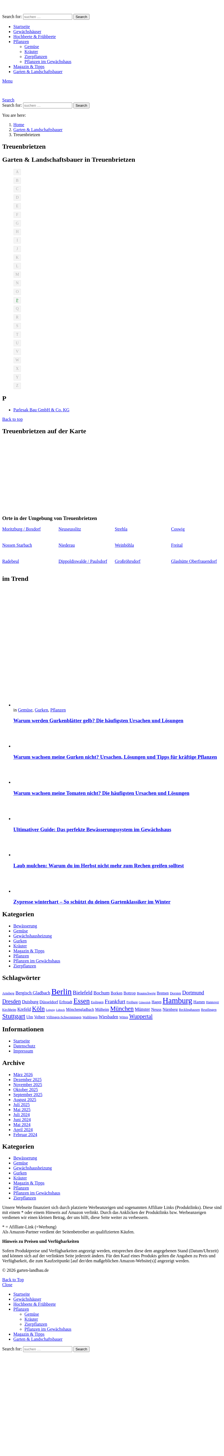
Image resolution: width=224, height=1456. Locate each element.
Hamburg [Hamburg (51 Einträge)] (177, 1000)
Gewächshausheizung (32, 936)
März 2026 (23, 1074)
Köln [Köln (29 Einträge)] (38, 1008)
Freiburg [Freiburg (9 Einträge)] (132, 1002)
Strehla (121, 529)
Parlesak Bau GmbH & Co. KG (41, 409)
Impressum (23, 1051)
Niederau (67, 545)
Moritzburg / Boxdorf (21, 529)
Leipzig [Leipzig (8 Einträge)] (50, 1009)
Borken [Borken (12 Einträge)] (116, 993)
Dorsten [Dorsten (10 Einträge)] (175, 993)
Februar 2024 (25, 1134)
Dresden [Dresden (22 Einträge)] (11, 1001)
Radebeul (10, 561)
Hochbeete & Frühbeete (34, 36)
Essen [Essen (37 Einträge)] (81, 1001)
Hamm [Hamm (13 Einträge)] (199, 1001)
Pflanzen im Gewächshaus (47, 61)
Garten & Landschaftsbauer (38, 71)
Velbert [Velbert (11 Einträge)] (39, 1017)
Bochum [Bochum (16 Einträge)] (101, 992)
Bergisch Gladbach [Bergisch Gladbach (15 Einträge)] (33, 992)
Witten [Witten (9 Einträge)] (123, 1017)
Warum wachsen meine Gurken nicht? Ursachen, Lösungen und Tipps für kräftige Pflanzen (115, 757)
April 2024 (23, 1129)
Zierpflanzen (35, 56)
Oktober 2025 (25, 1089)
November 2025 (27, 1084)
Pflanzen (21, 41)
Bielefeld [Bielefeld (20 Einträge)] (82, 992)
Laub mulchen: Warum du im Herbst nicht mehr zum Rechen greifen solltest (98, 865)
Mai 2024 (22, 1124)
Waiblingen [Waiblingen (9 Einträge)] (90, 1017)
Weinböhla (124, 545)
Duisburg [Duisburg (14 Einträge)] (30, 1001)
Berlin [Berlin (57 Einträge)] (61, 991)
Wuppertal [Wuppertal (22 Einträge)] (141, 1016)
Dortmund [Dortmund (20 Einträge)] (193, 992)
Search (81, 17)
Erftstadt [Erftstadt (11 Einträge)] (65, 1002)
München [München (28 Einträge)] (122, 1008)
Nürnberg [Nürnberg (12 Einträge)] (170, 1009)
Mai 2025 (22, 1109)
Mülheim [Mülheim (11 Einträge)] (102, 1009)
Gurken (41, 710)
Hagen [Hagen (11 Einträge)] (156, 1002)
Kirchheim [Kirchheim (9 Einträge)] (9, 1010)
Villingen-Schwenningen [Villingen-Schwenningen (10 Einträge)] (63, 1017)
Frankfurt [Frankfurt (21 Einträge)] (115, 1001)
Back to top (12, 419)
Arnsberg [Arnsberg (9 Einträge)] (8, 993)
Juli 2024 (21, 1114)
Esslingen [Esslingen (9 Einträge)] (97, 1002)
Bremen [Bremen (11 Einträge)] (163, 993)
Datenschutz (24, 1046)
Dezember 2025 (27, 1079)
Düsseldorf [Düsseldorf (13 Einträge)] (48, 1001)
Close (7, 1284)
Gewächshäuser (27, 31)
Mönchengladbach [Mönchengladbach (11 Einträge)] (80, 1009)
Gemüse (31, 46)
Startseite (21, 26)
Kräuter (31, 51)
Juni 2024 (22, 1119)
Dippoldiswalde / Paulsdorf (83, 561)
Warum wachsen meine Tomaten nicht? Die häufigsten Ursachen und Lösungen (101, 793)
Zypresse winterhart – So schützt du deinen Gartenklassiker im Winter (91, 902)
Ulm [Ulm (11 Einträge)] (29, 1017)
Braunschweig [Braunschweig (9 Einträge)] (146, 993)
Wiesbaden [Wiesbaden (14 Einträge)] (108, 1016)
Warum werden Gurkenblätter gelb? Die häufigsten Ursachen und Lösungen (98, 720)
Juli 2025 (21, 1104)
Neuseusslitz (70, 529)
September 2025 (27, 1094)
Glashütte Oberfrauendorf (194, 561)
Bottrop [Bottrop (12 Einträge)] (130, 993)
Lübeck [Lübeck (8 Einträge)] (60, 1009)
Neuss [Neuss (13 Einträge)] (156, 1009)
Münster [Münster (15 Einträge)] (142, 1009)
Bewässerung (25, 926)
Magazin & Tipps (28, 66)
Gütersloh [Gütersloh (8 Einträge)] (144, 1002)
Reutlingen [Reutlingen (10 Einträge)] (208, 1010)
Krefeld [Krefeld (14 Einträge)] (24, 1009)
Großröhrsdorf (127, 561)
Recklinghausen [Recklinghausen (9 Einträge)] (189, 1010)
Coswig (178, 529)
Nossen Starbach (17, 545)
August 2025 (24, 1099)
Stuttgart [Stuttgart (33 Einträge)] (13, 1016)
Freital (177, 545)
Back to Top (13, 1279)
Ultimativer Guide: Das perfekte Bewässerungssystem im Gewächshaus (92, 829)
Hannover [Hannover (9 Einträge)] (212, 1002)
